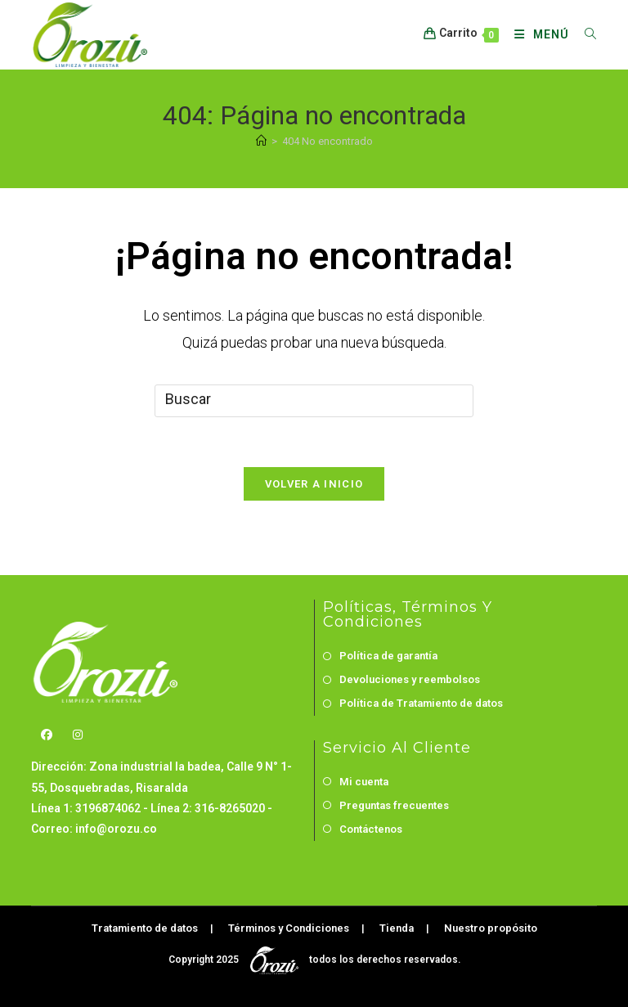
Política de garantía (388, 656)
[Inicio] (261, 141)
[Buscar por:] (584, 34)
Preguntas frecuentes (394, 805)
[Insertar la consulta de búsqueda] (314, 400)
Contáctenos (370, 829)
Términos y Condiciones (288, 928)
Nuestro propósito (490, 928)
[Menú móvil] (537, 34)
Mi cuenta (363, 781)
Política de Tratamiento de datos (421, 703)
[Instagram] (77, 735)
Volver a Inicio (314, 484)
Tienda (396, 928)
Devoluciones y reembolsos (409, 679)
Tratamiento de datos (145, 928)
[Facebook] (46, 735)
